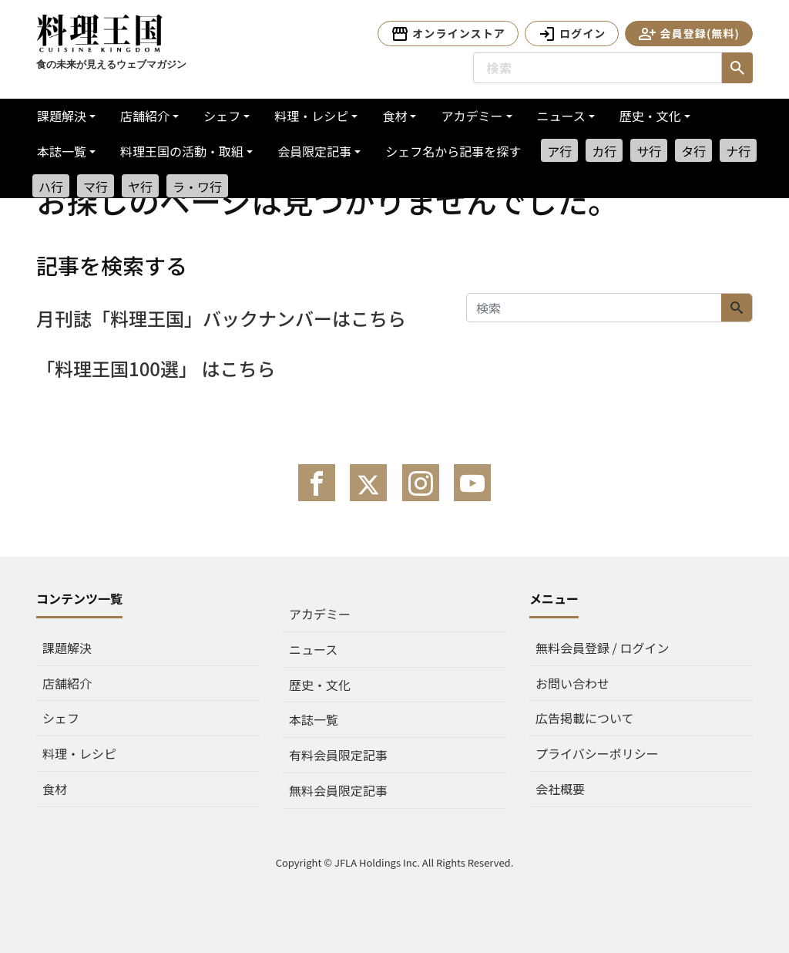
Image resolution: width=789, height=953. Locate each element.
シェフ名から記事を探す (453, 151)
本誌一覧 (61, 151)
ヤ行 (140, 186)
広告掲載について (585, 718)
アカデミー (471, 115)
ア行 (559, 151)
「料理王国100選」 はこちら (155, 368)
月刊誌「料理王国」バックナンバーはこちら (221, 318)
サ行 (648, 151)
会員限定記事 (314, 151)
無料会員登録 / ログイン (602, 647)
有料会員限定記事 (338, 755)
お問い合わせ (572, 683)
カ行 (604, 151)
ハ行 (51, 186)
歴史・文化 (650, 115)
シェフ (221, 115)
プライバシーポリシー (597, 753)
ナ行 (738, 151)
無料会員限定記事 (338, 790)
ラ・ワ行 (197, 186)
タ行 (693, 151)
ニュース (561, 115)
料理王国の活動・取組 (181, 151)
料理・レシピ (311, 115)
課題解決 (61, 115)
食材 (394, 115)
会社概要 (560, 789)
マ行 (95, 186)
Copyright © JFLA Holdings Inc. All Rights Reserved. (395, 862)
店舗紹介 (145, 115)
